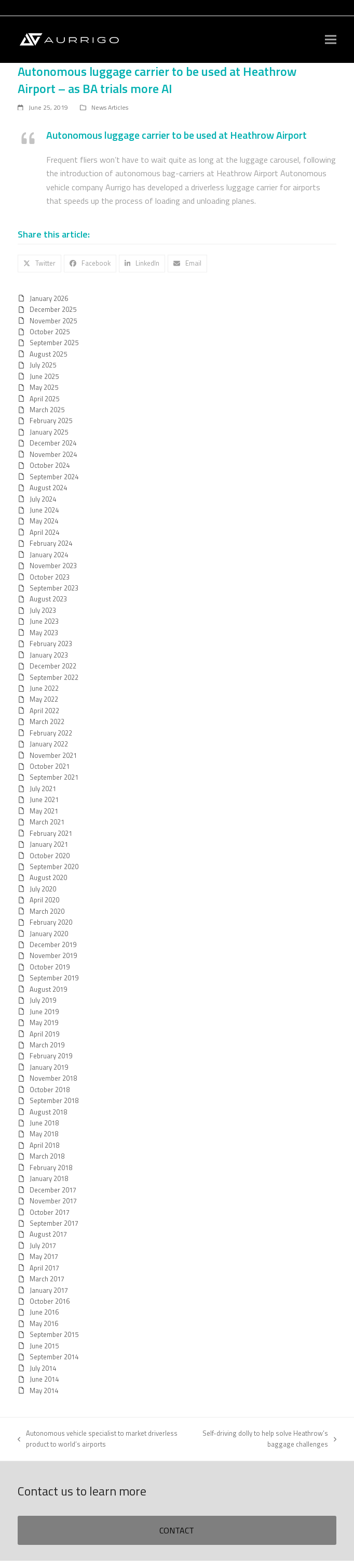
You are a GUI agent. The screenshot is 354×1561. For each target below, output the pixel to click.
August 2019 (48, 989)
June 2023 (44, 621)
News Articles (109, 107)
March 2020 (47, 911)
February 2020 (51, 922)
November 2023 (53, 565)
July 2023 (43, 610)
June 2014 (44, 1379)
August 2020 (48, 877)
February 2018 (51, 1167)
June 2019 (44, 1011)
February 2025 (51, 420)
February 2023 (51, 643)
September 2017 (54, 1223)
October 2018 (50, 1089)
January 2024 (49, 554)
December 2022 (53, 666)
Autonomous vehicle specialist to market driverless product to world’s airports (98, 1438)
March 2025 (47, 409)
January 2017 (49, 1290)
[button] (330, 39)
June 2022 (44, 688)
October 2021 (50, 766)
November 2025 (53, 321)
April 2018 (44, 1145)
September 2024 (54, 476)
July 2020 (43, 889)
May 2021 (44, 811)
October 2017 (50, 1212)
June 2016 (44, 1312)
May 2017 (44, 1256)
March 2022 (47, 721)
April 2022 (44, 710)
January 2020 (49, 933)
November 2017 (53, 1201)
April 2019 (44, 1034)
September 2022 (54, 677)
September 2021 (54, 777)
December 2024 (53, 443)
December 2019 (53, 944)
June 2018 (44, 1123)
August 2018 (48, 1112)
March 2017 (47, 1279)
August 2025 (48, 354)
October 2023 (50, 577)
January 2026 (49, 298)
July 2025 (43, 365)
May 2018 (44, 1134)
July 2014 (43, 1368)
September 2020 (54, 866)
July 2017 (43, 1245)
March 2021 (47, 822)
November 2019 (53, 955)
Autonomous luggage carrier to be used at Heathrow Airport (176, 135)
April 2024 (44, 532)
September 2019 (54, 978)
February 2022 (51, 733)
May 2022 (44, 699)
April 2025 (44, 398)
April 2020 (44, 900)
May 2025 (44, 387)
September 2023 (54, 588)
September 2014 (54, 1357)
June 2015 (44, 1346)
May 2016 (44, 1323)
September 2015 (54, 1334)
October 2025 (50, 331)
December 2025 (53, 309)
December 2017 (53, 1190)
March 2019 (47, 1045)
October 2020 (50, 855)
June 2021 (44, 799)
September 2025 (54, 342)
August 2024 (48, 487)
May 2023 (44, 632)
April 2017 (44, 1268)
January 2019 (49, 1067)
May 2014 (44, 1390)
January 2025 (49, 432)
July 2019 (43, 1000)
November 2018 (53, 1078)
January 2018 (49, 1178)
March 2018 (47, 1156)
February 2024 (51, 543)
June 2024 (44, 510)
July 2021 (43, 788)
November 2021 (53, 755)
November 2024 (53, 454)
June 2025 (44, 376)
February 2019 (51, 1056)
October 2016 (50, 1301)
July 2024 (43, 499)
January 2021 (49, 844)
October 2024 (50, 465)
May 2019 (44, 1022)
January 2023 (49, 655)
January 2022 (49, 744)
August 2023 (48, 599)
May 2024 (44, 521)
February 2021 (51, 833)
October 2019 (50, 967)
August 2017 (48, 1234)
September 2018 (54, 1100)
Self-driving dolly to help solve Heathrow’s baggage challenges (267, 1438)
